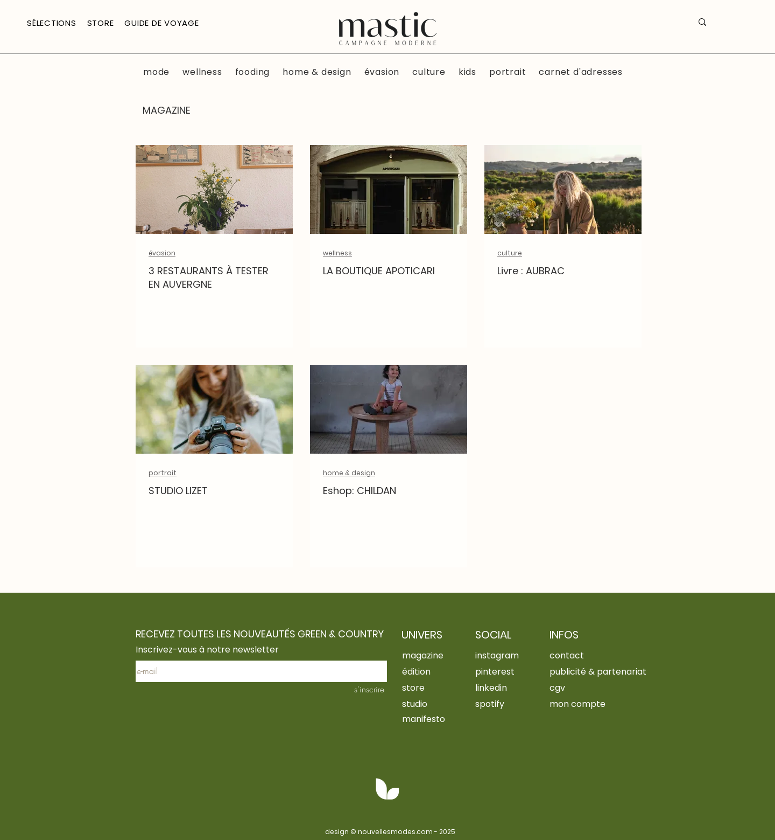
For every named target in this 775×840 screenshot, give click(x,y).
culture (509, 253)
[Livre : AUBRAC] (563, 189)
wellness (337, 253)
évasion (162, 253)
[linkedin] (500, 687)
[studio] (439, 703)
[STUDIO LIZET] (214, 409)
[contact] (574, 655)
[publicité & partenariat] (605, 671)
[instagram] (501, 655)
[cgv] (586, 687)
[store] (439, 687)
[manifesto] (439, 718)
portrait (163, 473)
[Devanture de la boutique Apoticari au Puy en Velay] (388, 189)
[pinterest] (500, 671)
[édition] (439, 671)
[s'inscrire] (364, 689)
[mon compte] (586, 703)
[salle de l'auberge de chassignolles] (214, 189)
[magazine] (427, 655)
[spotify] (500, 703)
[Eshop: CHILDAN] (388, 409)
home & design (349, 473)
